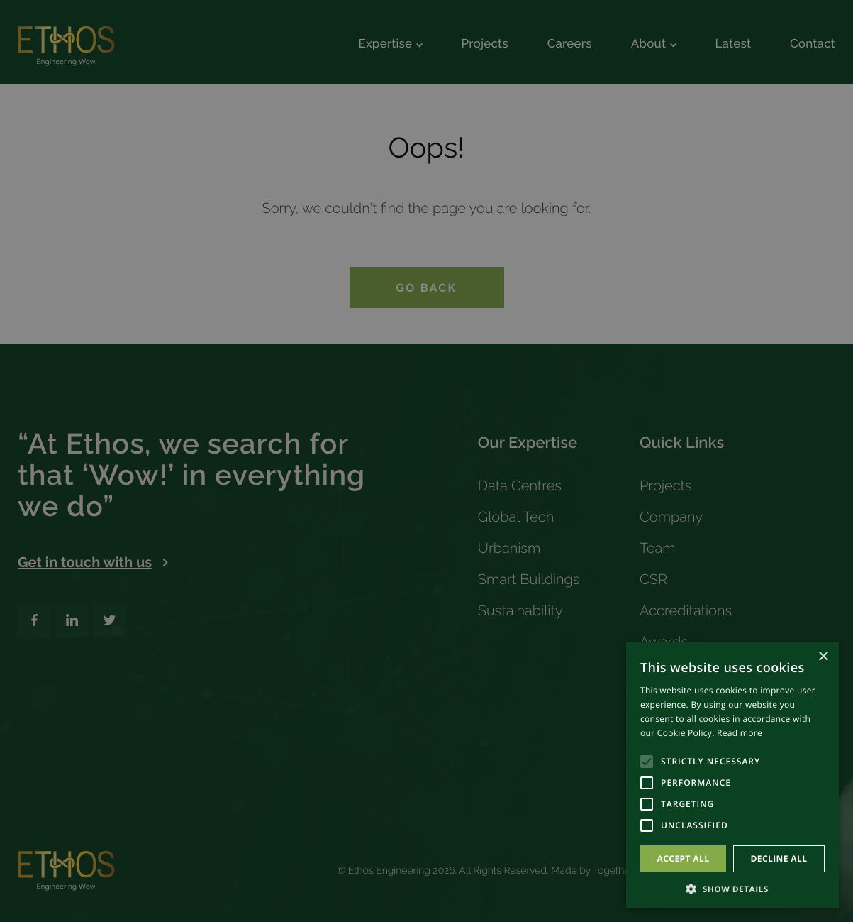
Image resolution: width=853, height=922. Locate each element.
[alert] (426, 461)
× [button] (823, 657)
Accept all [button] (683, 858)
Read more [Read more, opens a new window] (739, 733)
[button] (732, 888)
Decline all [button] (779, 858)
